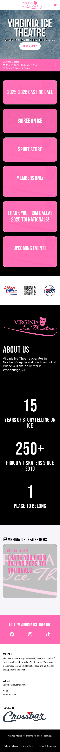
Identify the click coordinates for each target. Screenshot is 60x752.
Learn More (30, 46)
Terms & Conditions (47, 746)
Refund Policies (11, 746)
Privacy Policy (28, 746)
